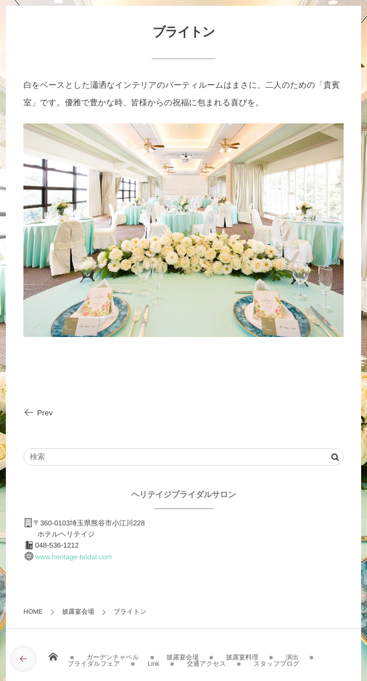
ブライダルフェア (93, 660)
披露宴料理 (242, 654)
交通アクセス (206, 660)
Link (153, 660)
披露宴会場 (182, 654)
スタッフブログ (276, 660)
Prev (38, 412)
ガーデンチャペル (113, 654)
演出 (292, 654)
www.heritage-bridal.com (73, 557)
